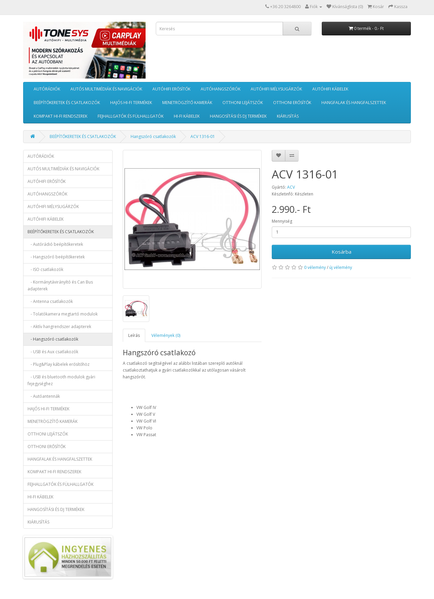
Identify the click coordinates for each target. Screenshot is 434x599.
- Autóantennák (44, 396)
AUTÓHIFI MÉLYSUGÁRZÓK (276, 89)
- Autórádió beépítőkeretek (55, 244)
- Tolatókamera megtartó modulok (63, 314)
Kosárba (341, 251)
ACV (291, 187)
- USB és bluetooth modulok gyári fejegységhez (61, 380)
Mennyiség (282, 221)
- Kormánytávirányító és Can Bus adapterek (60, 285)
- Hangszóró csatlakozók (53, 339)
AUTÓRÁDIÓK (47, 89)
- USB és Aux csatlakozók (53, 352)
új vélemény (340, 267)
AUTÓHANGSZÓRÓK (220, 89)
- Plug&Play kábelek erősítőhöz (58, 364)
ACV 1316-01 (202, 136)
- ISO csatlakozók (45, 269)
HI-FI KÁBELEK (187, 116)
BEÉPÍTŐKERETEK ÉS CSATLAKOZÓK (67, 102)
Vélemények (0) (165, 335)
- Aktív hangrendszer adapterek (59, 326)
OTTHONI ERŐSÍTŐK (292, 102)
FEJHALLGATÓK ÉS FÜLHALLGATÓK (131, 116)
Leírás (134, 335)
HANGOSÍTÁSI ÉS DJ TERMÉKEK (238, 116)
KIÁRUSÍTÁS (288, 116)
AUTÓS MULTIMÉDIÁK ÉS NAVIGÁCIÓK (106, 89)
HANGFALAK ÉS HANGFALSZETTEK (353, 102)
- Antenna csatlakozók (50, 301)
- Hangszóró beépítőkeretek (56, 257)
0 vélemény (315, 267)
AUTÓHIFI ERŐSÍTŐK (171, 89)
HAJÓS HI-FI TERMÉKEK (131, 102)
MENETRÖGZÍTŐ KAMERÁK (187, 102)
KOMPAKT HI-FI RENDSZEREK (60, 116)
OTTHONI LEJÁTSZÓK (242, 102)
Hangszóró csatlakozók (153, 136)
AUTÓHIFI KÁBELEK (330, 89)
